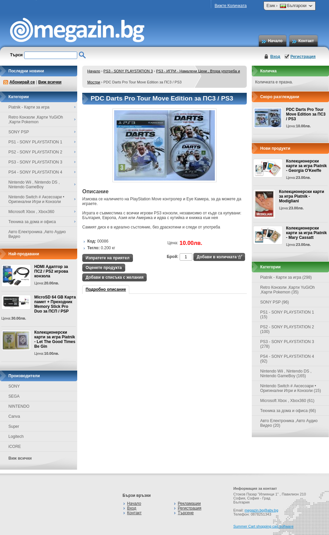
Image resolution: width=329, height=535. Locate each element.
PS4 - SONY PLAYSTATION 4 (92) (287, 358)
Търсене (186, 513)
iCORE (14, 446)
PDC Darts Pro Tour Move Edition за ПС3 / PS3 (306, 114)
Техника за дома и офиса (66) (288, 410)
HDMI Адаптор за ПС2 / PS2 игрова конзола (51, 271)
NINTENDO (19, 406)
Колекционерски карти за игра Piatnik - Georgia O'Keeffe (306, 166)
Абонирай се (22, 82)
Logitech (15, 436)
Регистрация (303, 56)
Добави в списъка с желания (114, 277)
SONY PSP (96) (274, 302)
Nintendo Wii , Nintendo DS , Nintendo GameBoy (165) (286, 373)
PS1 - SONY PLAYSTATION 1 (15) (287, 314)
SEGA (13, 396)
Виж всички (49, 82)
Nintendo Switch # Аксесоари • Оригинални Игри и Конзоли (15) (290, 388)
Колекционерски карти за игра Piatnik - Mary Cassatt (306, 233)
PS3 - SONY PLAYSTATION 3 (128, 71)
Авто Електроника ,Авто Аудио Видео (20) (289, 423)
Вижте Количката (230, 5)
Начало (275, 41)
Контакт (306, 41)
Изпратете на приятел (108, 258)
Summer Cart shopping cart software (263, 526)
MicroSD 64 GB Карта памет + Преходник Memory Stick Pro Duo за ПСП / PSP (55, 304)
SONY (14, 386)
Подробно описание (106, 289)
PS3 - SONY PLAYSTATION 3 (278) (287, 344)
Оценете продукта (104, 267)
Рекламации (189, 503)
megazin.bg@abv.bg (261, 510)
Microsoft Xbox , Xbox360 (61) (287, 400)
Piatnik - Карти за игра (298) (286, 277)
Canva (14, 416)
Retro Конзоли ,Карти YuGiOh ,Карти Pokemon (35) (287, 289)
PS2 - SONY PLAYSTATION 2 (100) (287, 329)
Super (13, 426)
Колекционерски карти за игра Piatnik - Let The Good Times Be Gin (54, 339)
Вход (275, 56)
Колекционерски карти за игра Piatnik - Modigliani (301, 196)
